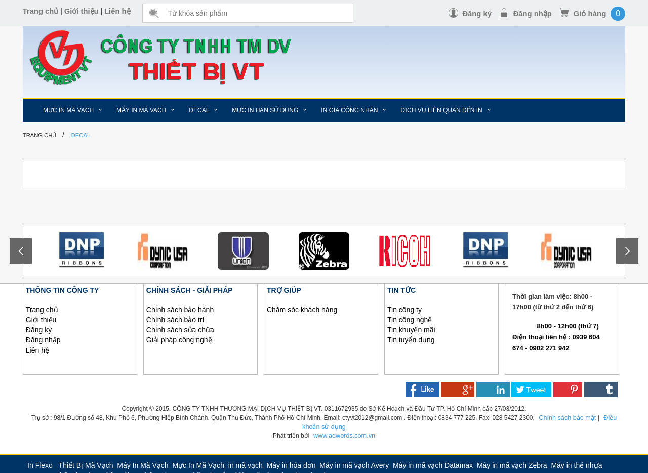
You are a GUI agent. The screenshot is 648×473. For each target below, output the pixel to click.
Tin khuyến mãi (411, 330)
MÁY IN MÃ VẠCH (141, 110)
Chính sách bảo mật (558, 417)
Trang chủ (41, 11)
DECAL (199, 110)
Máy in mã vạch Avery (354, 464)
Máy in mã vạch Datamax (433, 464)
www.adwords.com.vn (344, 434)
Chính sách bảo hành (180, 310)
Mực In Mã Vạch (198, 464)
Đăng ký (476, 13)
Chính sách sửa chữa (180, 330)
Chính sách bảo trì (175, 320)
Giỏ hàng (590, 13)
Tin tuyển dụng (411, 340)
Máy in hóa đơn (291, 464)
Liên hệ (118, 11)
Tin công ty (404, 310)
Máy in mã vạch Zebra (512, 464)
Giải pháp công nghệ (179, 340)
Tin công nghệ (409, 320)
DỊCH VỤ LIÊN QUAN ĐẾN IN (441, 110)
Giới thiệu (82, 11)
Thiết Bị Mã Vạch (86, 464)
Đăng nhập (532, 13)
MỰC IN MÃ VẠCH (68, 110)
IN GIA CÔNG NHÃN (349, 110)
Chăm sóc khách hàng (302, 310)
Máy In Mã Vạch (142, 464)
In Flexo (40, 464)
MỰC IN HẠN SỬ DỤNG (265, 110)
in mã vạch (245, 464)
